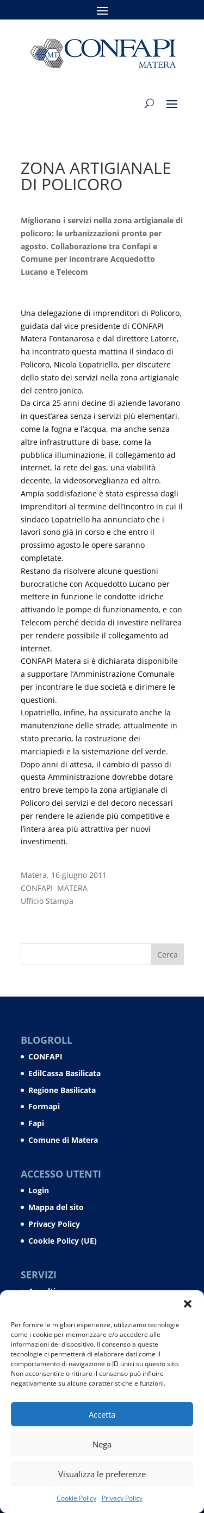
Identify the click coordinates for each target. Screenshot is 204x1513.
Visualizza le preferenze (102, 1474)
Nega (102, 1444)
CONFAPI (45, 1056)
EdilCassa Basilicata (64, 1073)
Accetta (102, 1414)
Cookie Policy (76, 1498)
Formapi (44, 1106)
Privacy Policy (122, 1498)
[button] (187, 1303)
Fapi (36, 1123)
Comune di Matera (63, 1140)
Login (38, 1190)
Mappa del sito (56, 1207)
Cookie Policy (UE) (62, 1241)
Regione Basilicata (62, 1090)
